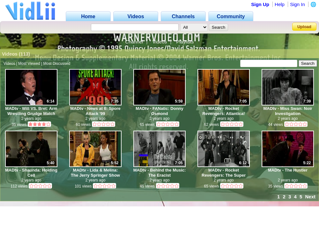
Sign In (297, 4)
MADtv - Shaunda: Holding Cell (31, 173)
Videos (159, 41)
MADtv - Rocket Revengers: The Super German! (224, 173)
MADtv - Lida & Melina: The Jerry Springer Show (95, 173)
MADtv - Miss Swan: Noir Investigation (287, 111)
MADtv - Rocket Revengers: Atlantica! (223, 111)
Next (310, 196)
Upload (304, 26)
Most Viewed (29, 63)
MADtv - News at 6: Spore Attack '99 (95, 111)
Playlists (185, 41)
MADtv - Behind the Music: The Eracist (159, 173)
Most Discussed (56, 63)
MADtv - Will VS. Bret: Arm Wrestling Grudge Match (31, 111)
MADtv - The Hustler (288, 170)
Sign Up (260, 4)
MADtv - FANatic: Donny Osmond (159, 111)
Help (280, 4)
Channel (134, 41)
